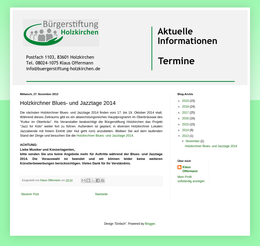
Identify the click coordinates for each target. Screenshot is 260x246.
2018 (186, 106)
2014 (186, 130)
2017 (186, 112)
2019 (186, 101)
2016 (186, 118)
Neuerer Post (30, 194)
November (193, 141)
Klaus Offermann (190, 169)
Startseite (101, 194)
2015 (186, 124)
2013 (186, 136)
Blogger (150, 223)
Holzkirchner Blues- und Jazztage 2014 (104, 135)
